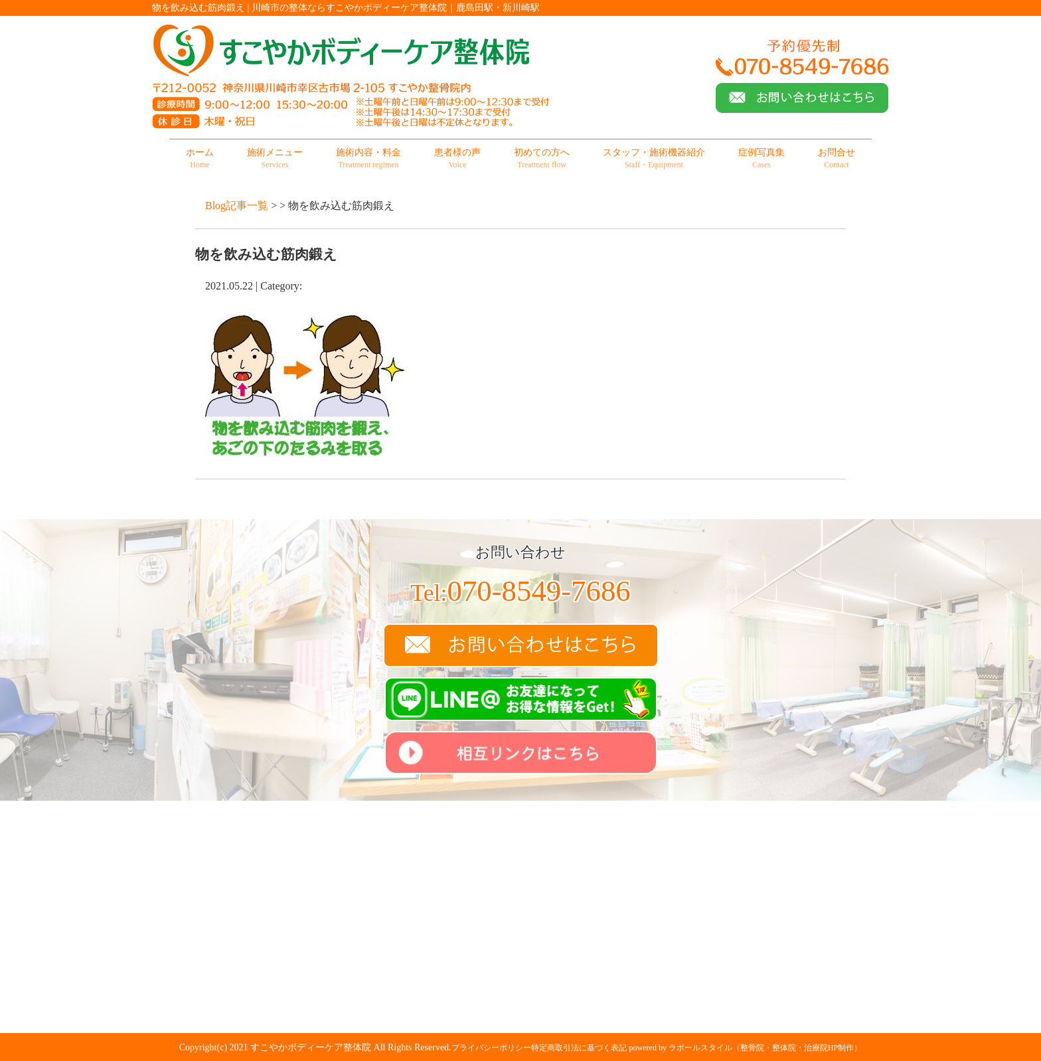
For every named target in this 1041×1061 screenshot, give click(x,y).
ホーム (200, 158)
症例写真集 (761, 158)
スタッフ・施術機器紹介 (654, 158)
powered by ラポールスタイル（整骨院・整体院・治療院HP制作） (745, 1047)
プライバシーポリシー (491, 1047)
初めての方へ (542, 158)
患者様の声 (457, 158)
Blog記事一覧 (236, 205)
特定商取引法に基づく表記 (579, 1047)
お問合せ (836, 158)
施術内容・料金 (368, 158)
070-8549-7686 (520, 591)
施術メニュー (275, 158)
